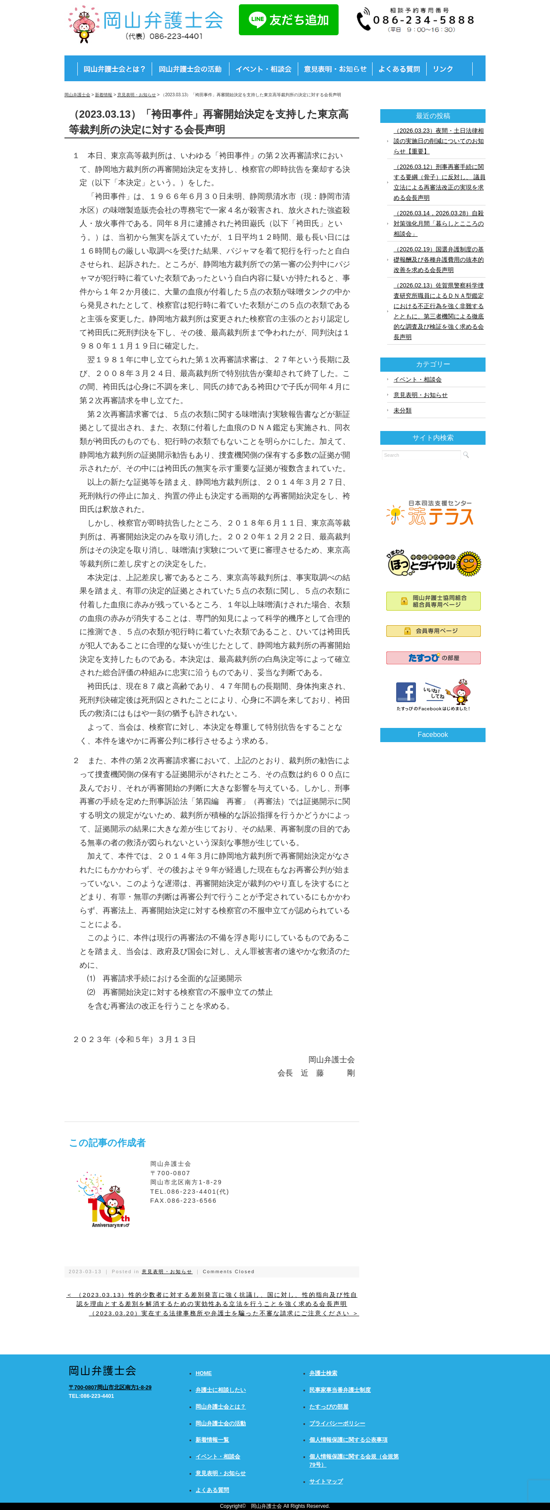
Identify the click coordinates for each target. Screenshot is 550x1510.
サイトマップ (326, 1482)
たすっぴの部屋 (328, 1407)
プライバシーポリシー (337, 1424)
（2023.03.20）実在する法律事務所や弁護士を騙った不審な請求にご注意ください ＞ (224, 1313)
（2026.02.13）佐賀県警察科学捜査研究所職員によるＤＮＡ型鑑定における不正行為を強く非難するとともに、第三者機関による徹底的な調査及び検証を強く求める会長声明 (439, 311)
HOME (204, 1373)
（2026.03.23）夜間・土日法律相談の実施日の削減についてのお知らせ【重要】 (439, 141)
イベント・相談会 (418, 379)
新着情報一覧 (212, 1440)
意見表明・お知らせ (167, 1271)
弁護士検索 (323, 1373)
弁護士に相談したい (221, 1390)
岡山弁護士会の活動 (221, 1424)
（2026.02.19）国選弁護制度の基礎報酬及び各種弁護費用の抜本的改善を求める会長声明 (439, 259)
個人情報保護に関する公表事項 (348, 1440)
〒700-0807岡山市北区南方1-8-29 (110, 1388)
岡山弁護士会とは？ (221, 1407)
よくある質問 (212, 1490)
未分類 (403, 410)
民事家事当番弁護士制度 (340, 1390)
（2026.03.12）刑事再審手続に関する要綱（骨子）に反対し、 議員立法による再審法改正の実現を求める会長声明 (440, 182)
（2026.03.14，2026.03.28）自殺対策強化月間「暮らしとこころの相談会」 (439, 223)
